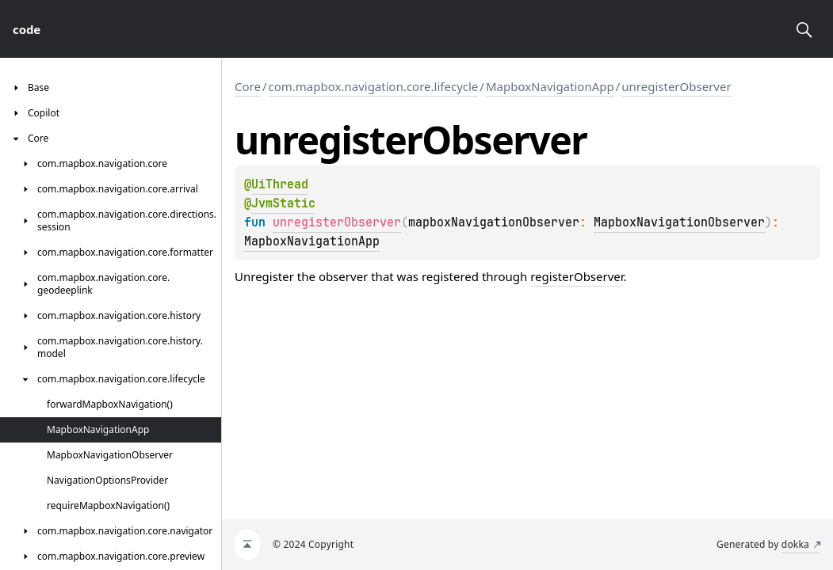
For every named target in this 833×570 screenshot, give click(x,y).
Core (248, 86)
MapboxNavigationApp (550, 86)
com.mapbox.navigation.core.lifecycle (374, 86)
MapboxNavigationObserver (679, 222)
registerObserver (576, 276)
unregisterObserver (676, 86)
